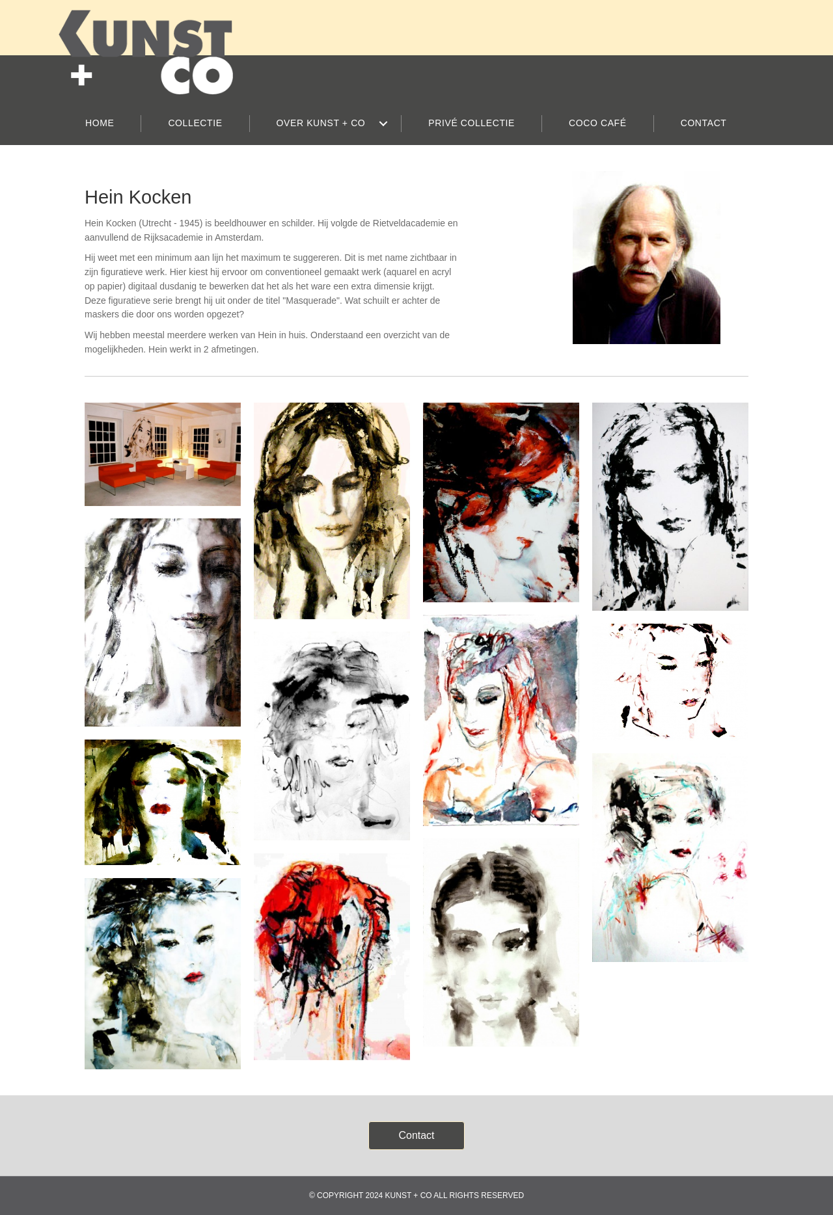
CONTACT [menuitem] (704, 123)
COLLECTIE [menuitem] (195, 123)
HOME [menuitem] (99, 123)
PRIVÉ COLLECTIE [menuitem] (471, 123)
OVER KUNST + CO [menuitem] (321, 123)
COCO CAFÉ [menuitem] (598, 123)
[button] (383, 123)
